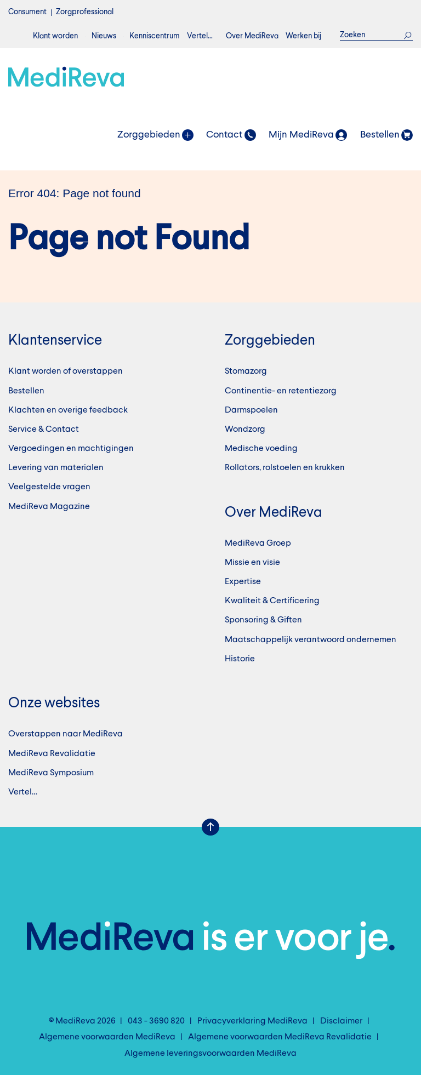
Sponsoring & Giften (263, 620)
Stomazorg (246, 371)
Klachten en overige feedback (68, 410)
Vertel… (200, 36)
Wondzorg (245, 429)
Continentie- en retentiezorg (281, 391)
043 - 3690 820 (156, 1021)
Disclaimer (341, 1021)
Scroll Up (210, 827)
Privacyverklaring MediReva (252, 1021)
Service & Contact (43, 429)
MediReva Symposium (51, 773)
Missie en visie (252, 562)
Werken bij (303, 36)
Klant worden (55, 36)
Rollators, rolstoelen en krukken (285, 468)
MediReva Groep (258, 543)
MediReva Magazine (49, 506)
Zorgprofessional (84, 12)
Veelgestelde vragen (49, 487)
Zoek (408, 35)
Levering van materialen (56, 468)
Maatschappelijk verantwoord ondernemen (310, 640)
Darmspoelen (251, 410)
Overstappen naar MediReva (65, 734)
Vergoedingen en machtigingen (71, 448)
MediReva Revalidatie (51, 754)
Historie (240, 659)
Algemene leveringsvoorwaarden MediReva (210, 1053)
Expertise (243, 581)
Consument (27, 12)
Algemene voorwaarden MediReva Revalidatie (280, 1037)
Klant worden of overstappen (65, 371)
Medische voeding (261, 448)
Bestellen (26, 391)
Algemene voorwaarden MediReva (107, 1037)
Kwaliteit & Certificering (272, 601)
